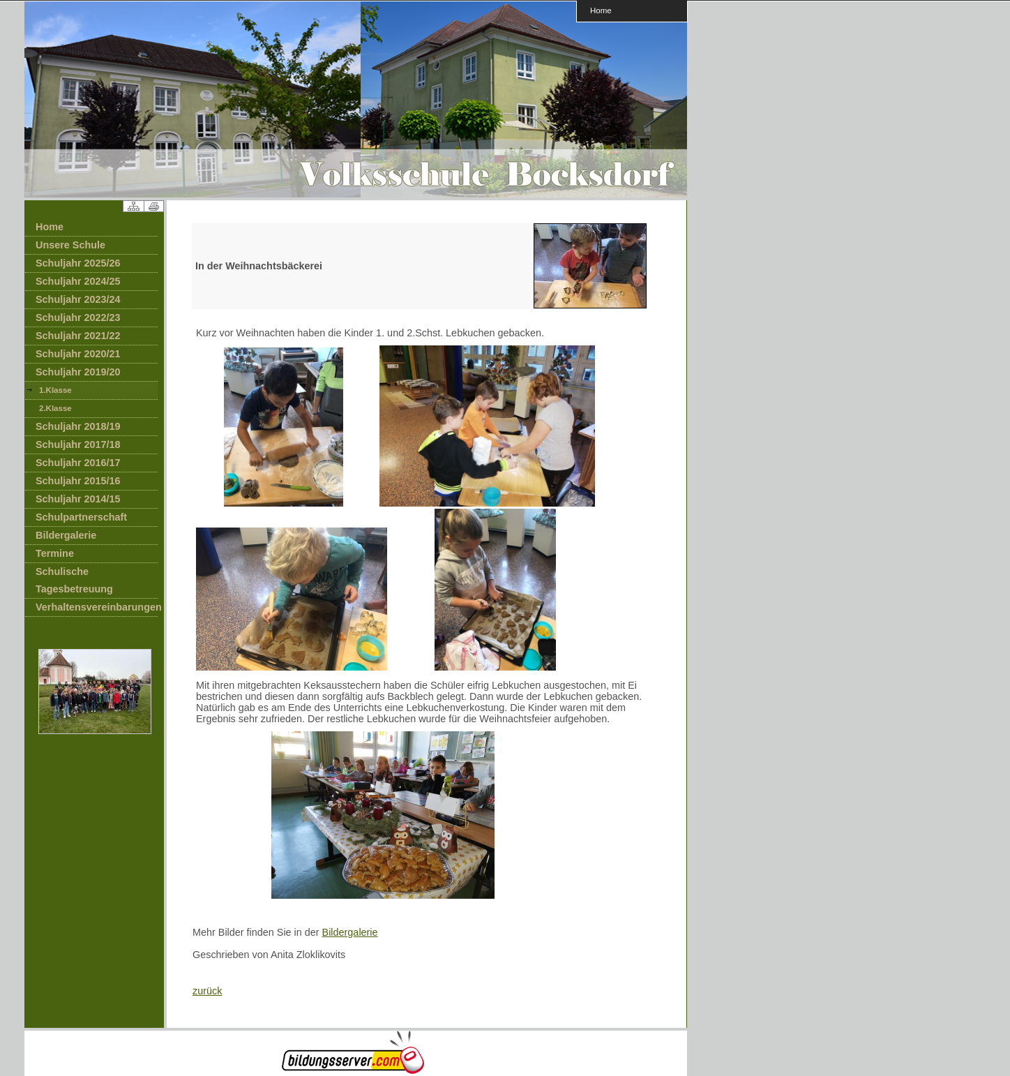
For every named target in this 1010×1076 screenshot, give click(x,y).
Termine (55, 553)
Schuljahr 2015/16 (78, 480)
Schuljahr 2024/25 (78, 281)
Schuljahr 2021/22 (78, 335)
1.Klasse (55, 390)
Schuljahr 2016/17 (78, 462)
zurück (207, 990)
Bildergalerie (66, 535)
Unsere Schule (70, 245)
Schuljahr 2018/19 (78, 426)
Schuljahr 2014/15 (78, 499)
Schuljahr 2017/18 (78, 444)
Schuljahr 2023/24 (78, 299)
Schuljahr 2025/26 (78, 263)
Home (601, 10)
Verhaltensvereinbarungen (97, 607)
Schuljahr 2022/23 (78, 317)
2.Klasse (55, 408)
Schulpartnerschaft (81, 517)
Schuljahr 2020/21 (78, 353)
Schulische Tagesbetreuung (74, 580)
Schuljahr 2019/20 (78, 372)
